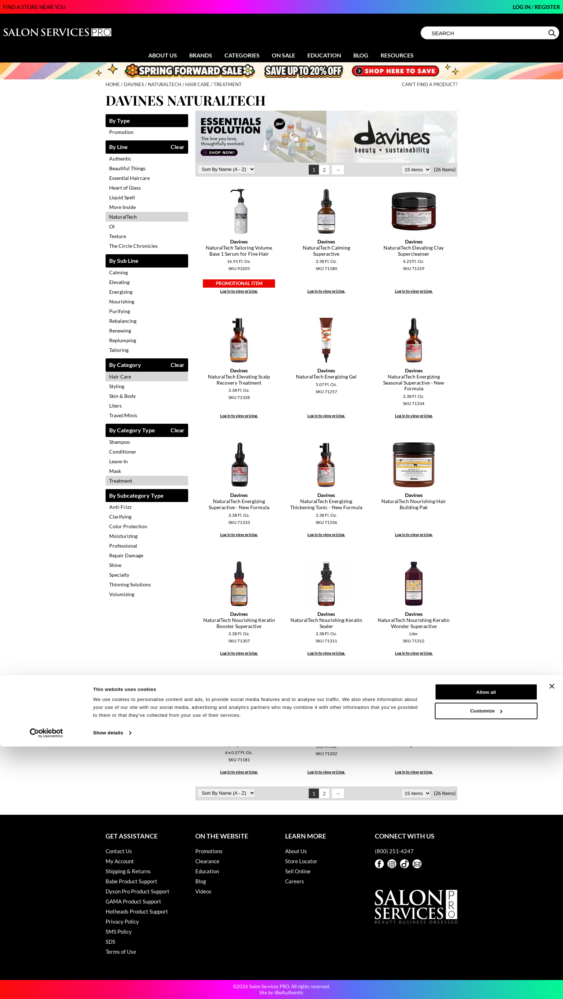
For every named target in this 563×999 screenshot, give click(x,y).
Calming (118, 272)
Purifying (119, 311)
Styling (116, 386)
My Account (120, 861)
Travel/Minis (123, 415)
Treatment (120, 481)
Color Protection (128, 526)
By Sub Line (124, 261)
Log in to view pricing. (239, 291)
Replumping (122, 340)
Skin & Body (122, 396)
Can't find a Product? (429, 84)
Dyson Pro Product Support (137, 891)
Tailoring (119, 350)
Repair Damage (126, 555)
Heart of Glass (125, 188)
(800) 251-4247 (394, 851)
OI (112, 226)
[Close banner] (551, 939)
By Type (119, 121)
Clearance (207, 861)
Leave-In (118, 461)
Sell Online (298, 871)
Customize (486, 963)
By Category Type (132, 430)
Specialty (119, 575)
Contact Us (119, 851)
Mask (115, 471)
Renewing (120, 330)
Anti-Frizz (120, 507)
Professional (123, 546)
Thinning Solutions (130, 584)
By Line (118, 147)
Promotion (121, 132)
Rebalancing (122, 321)
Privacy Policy (122, 921)
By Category (125, 365)
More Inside (122, 207)
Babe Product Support (131, 881)
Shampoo (119, 442)
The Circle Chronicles (133, 246)
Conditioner (122, 452)
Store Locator (301, 861)
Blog (360, 55)
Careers (294, 881)
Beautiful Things (127, 168)
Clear (178, 147)
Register (547, 7)
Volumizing (121, 594)
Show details (108, 985)
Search (552, 33)
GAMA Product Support (133, 901)
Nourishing (121, 301)
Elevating (119, 282)
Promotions (209, 851)
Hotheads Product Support (137, 911)
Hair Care (120, 376)
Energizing (120, 292)
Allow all (486, 944)
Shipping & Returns (128, 871)
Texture (117, 236)
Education (324, 55)
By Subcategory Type (136, 496)
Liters (115, 406)
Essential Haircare (129, 178)
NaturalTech (123, 217)
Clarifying (120, 517)
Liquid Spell (122, 197)
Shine (115, 565)
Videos (203, 891)
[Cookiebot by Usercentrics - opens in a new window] (46, 985)
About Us (162, 55)
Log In (522, 7)
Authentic (120, 158)
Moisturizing (123, 536)
